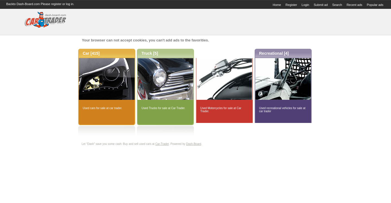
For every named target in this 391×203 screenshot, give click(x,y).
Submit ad (321, 4)
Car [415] (91, 53)
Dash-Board (193, 143)
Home (277, 4)
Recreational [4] (274, 53)
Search (337, 4)
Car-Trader (162, 143)
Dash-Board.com (28, 4)
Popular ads (375, 4)
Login (305, 4)
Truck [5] (149, 53)
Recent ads (354, 4)
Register (291, 4)
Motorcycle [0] (213, 53)
